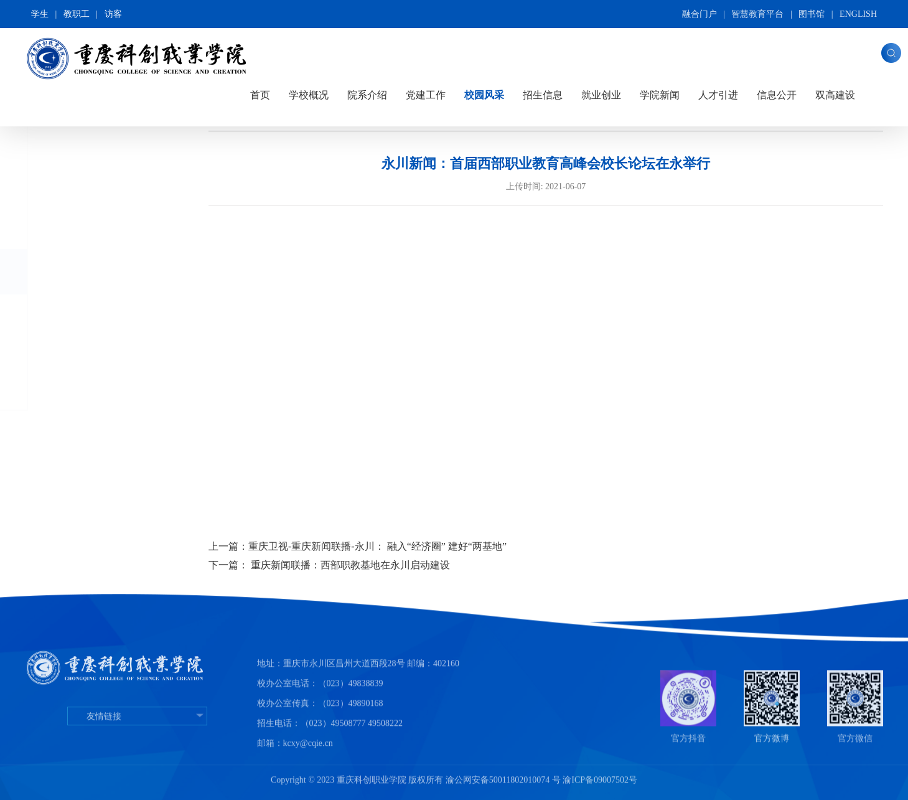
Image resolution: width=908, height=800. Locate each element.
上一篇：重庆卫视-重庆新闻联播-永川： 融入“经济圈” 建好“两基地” (357, 546)
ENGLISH (858, 14)
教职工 (76, 14)
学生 (40, 14)
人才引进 (718, 95)
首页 (260, 95)
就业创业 (601, 95)
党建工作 (426, 95)
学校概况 (309, 95)
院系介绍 (367, 95)
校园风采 (484, 95)
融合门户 (699, 14)
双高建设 (835, 95)
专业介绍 (93, 339)
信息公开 (777, 95)
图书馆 (811, 14)
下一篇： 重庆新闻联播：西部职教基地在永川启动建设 (329, 565)
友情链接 (137, 748)
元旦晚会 (93, 364)
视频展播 (78, 272)
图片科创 (77, 227)
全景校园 (77, 181)
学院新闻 (660, 95)
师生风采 (93, 387)
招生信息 (543, 95)
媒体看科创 (98, 315)
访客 (113, 14)
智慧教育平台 (757, 14)
